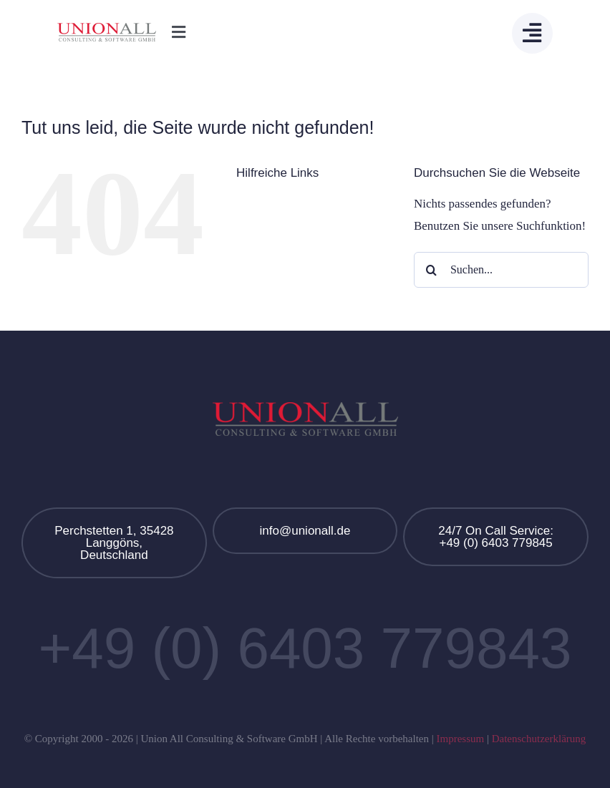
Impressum (460, 738)
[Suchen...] (501, 270)
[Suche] (432, 270)
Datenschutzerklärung (539, 738)
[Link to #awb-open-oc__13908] (532, 33)
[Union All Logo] (106, 29)
